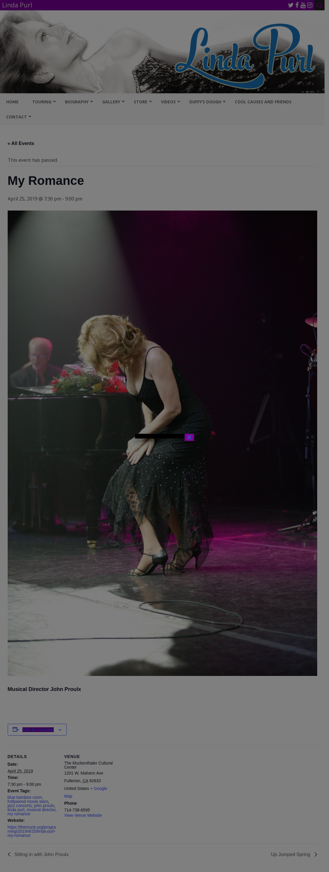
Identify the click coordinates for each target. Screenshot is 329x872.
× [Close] (189, 437)
